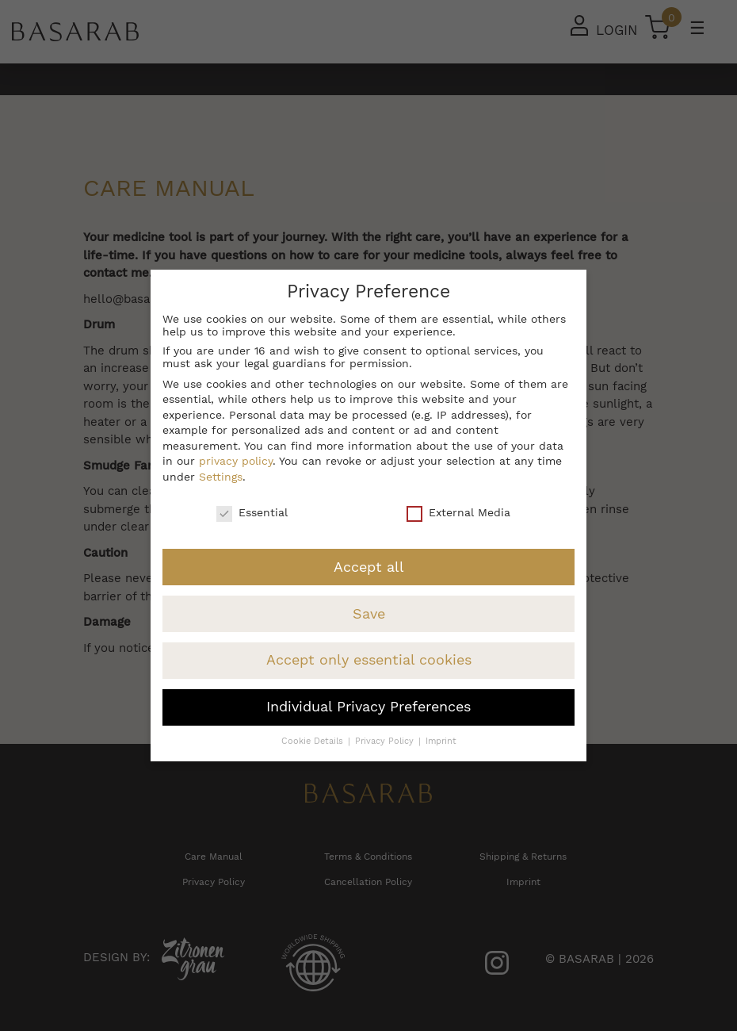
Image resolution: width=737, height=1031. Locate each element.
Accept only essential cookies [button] (369, 660)
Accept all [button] (369, 567)
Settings (220, 476)
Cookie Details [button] (313, 741)
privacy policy (236, 460)
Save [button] (369, 614)
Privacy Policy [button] (386, 741)
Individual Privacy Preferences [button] (368, 707)
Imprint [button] (441, 741)
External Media (458, 512)
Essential (252, 512)
